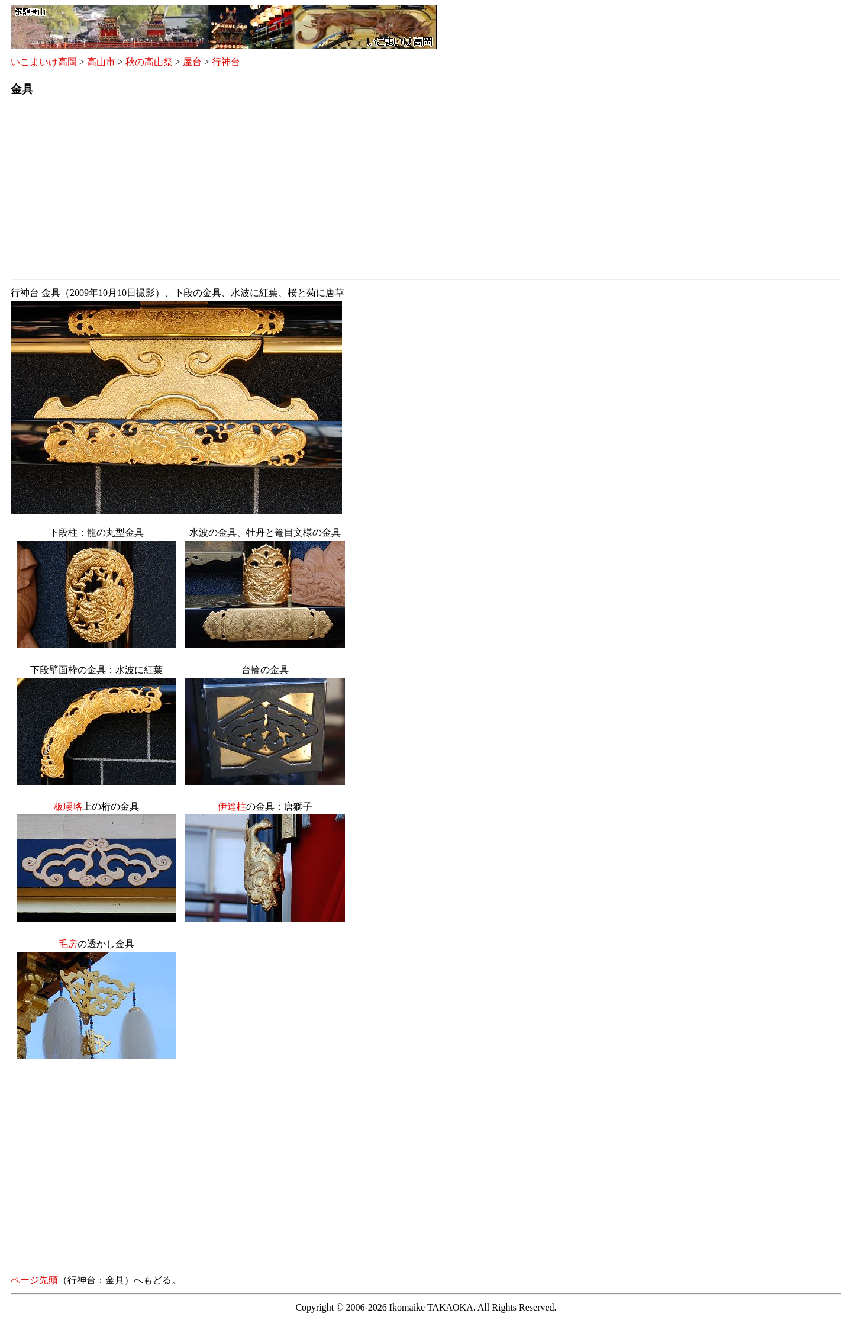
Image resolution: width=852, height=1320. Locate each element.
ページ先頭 (34, 1280)
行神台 (226, 62)
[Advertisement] (366, 191)
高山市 (101, 62)
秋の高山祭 (149, 62)
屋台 (192, 62)
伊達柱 (232, 806)
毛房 (68, 944)
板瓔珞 (68, 806)
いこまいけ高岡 (44, 62)
